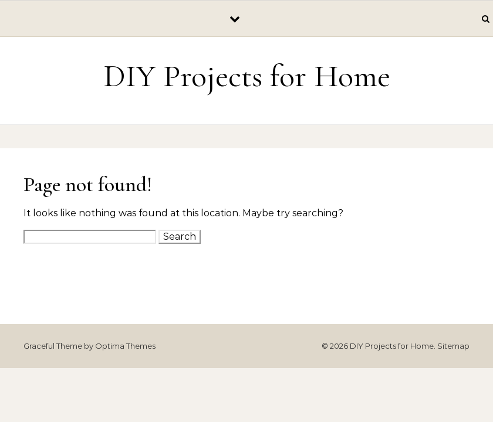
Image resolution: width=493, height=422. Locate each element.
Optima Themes (125, 345)
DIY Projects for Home (246, 76)
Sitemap (453, 345)
